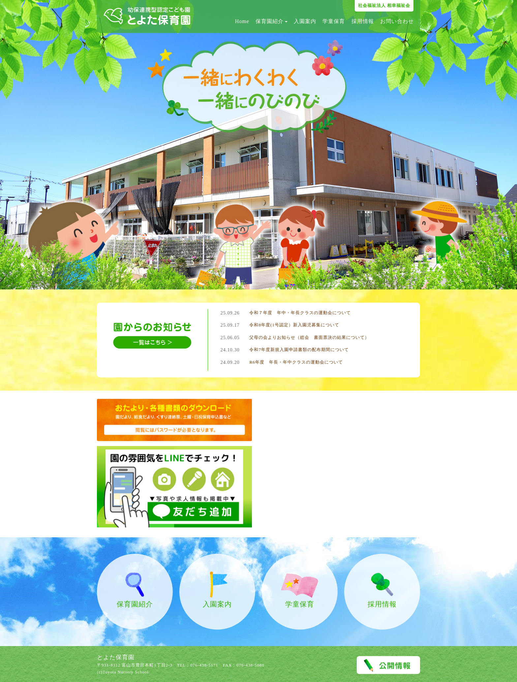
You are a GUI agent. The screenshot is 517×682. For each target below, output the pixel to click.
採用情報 (362, 21)
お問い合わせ (397, 21)
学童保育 (333, 21)
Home (242, 21)
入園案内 (305, 21)
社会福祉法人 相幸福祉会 (384, 5)
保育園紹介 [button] (272, 21)
